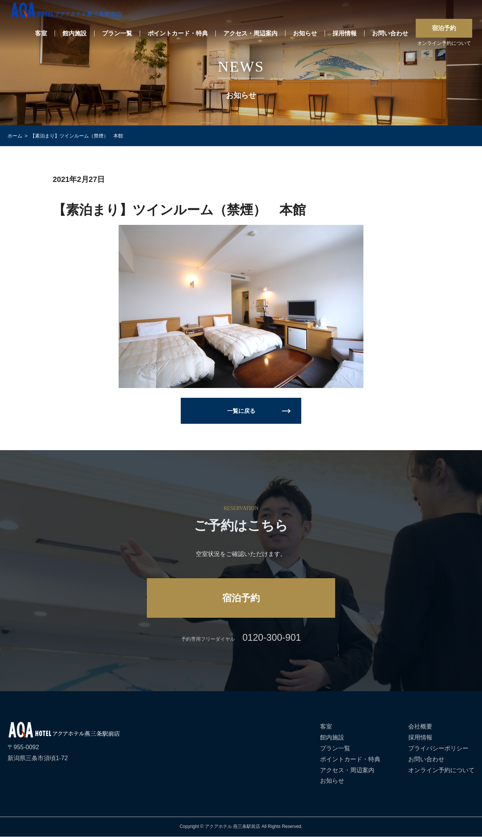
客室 (41, 34)
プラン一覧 (117, 34)
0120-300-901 (272, 638)
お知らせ (305, 34)
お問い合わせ (390, 34)
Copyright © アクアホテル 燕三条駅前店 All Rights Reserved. (241, 827)
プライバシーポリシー (438, 749)
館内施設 (75, 34)
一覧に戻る (241, 411)
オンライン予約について (444, 43)
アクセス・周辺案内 (250, 34)
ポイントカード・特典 (178, 34)
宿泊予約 (444, 28)
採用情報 (345, 34)
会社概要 (420, 727)
